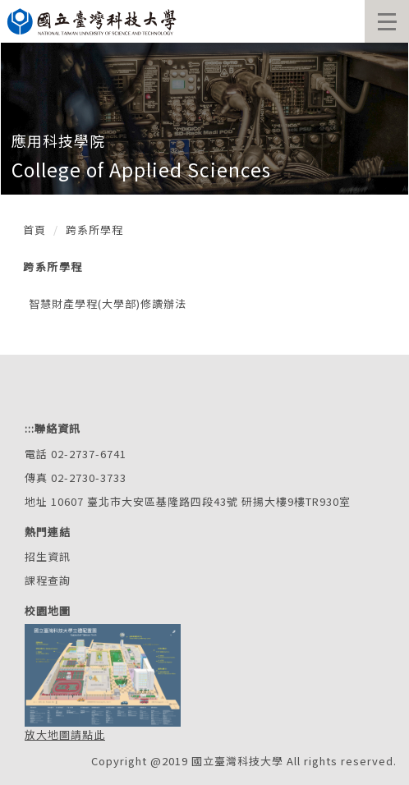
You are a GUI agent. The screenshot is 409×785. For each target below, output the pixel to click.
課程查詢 (48, 580)
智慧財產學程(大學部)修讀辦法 (107, 303)
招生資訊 (48, 556)
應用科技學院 (58, 140)
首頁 (34, 229)
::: (29, 428)
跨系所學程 (94, 229)
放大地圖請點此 (65, 734)
